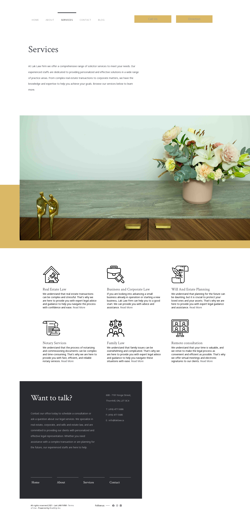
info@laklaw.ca (116, 420)
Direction (194, 19)
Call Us (152, 19)
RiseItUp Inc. (55, 508)
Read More (79, 307)
